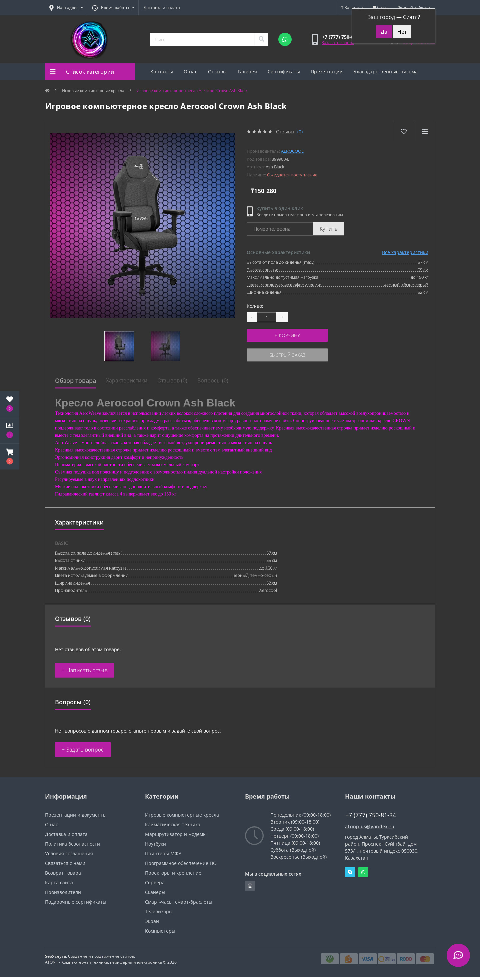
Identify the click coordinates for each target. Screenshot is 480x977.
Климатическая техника (172, 824)
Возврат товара (63, 873)
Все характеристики (405, 252)
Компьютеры (160, 931)
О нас (190, 71)
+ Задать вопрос (83, 749)
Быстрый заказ (287, 355)
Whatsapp (363, 872)
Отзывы (217, 71)
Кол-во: (255, 306)
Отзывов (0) (172, 380)
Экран (152, 921)
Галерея (247, 71)
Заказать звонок (338, 42)
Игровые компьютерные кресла (93, 90)
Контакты (161, 71)
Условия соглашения (69, 853)
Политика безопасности (72, 844)
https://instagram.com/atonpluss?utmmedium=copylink (250, 885)
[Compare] (424, 131)
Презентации (327, 71)
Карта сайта (59, 882)
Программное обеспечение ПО (181, 863)
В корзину (287, 335)
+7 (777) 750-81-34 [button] (370, 815)
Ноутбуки (155, 844)
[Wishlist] (403, 131)
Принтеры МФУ (163, 853)
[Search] (261, 39)
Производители (63, 892)
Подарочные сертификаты (75, 902)
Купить (329, 228)
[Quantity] (267, 317)
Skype (350, 872)
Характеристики (126, 380)
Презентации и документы (76, 815)
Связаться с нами (65, 863)
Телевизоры (159, 911)
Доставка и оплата (162, 7)
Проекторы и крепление (173, 873)
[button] (9, 456)
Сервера (155, 882)
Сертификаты (284, 71)
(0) (300, 131)
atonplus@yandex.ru (369, 826)
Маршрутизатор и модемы (176, 834)
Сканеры (155, 892)
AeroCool (292, 151)
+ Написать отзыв (85, 670)
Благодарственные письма (385, 71)
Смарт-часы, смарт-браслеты (178, 902)
